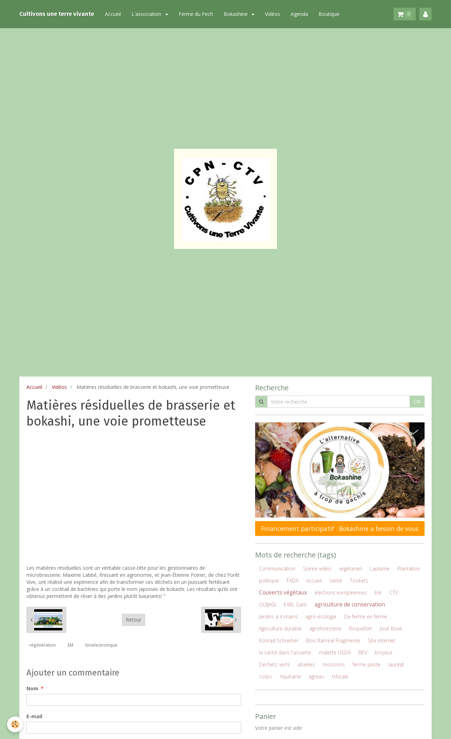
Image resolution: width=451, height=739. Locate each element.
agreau (316, 676)
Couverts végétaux (283, 592)
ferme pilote (367, 664)
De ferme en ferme (365, 616)
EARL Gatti (295, 604)
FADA (292, 580)
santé (335, 580)
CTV (393, 592)
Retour (133, 619)
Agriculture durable (280, 628)
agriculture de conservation (350, 604)
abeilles (306, 664)
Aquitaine (290, 676)
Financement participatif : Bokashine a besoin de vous (340, 528)
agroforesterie (325, 628)
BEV (362, 652)
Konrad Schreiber (278, 640)
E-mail (34, 716)
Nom (32, 688)
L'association (147, 14)
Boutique (329, 14)
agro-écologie (320, 616)
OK (417, 401)
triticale (340, 676)
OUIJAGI (267, 604)
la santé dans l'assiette (285, 652)
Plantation (408, 568)
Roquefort (360, 628)
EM (70, 645)
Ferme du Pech (196, 14)
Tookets (359, 580)
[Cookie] (15, 724)
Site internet (381, 640)
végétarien (350, 568)
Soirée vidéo (317, 568)
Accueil (113, 14)
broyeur (384, 652)
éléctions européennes (341, 592)
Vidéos (272, 14)
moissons (334, 664)
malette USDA (335, 652)
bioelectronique (101, 645)
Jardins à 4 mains (278, 616)
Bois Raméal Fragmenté (333, 640)
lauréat (396, 664)
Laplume (380, 568)
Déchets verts (274, 664)
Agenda (299, 14)
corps (265, 676)
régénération (42, 645)
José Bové (391, 628)
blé (378, 592)
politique (269, 580)
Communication (277, 568)
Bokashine (236, 14)
